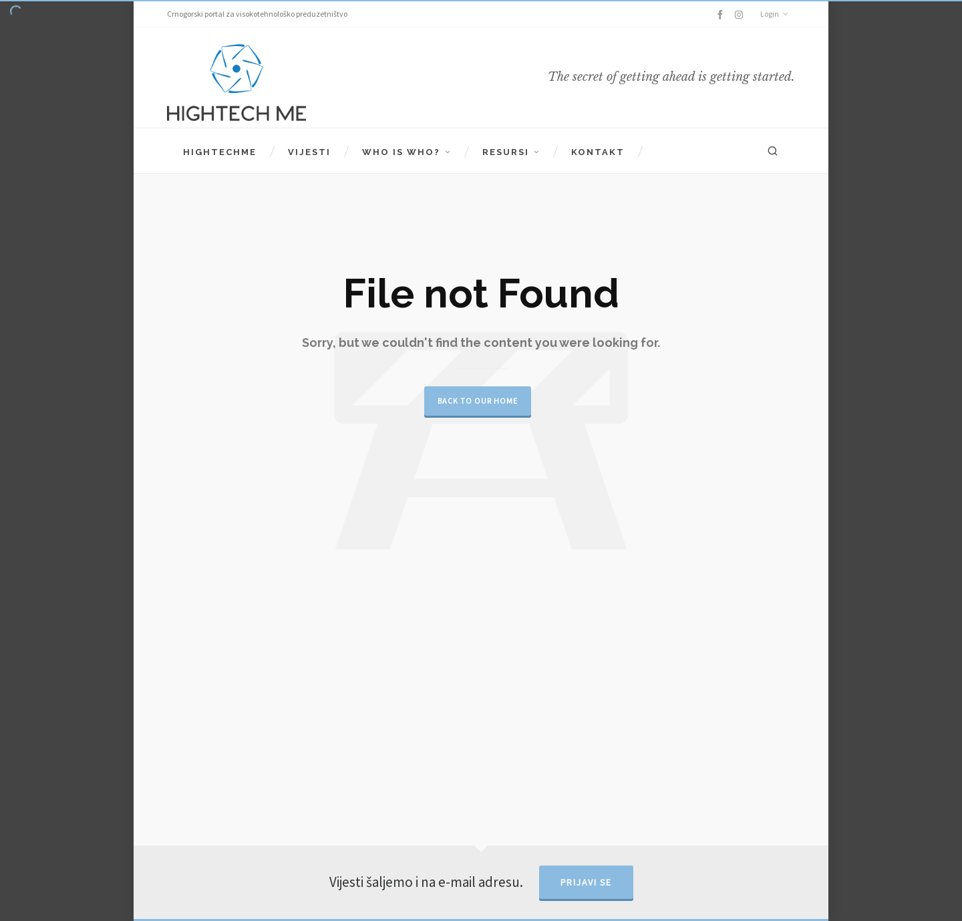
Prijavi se (586, 882)
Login (774, 14)
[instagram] (741, 14)
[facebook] (722, 14)
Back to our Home (478, 401)
